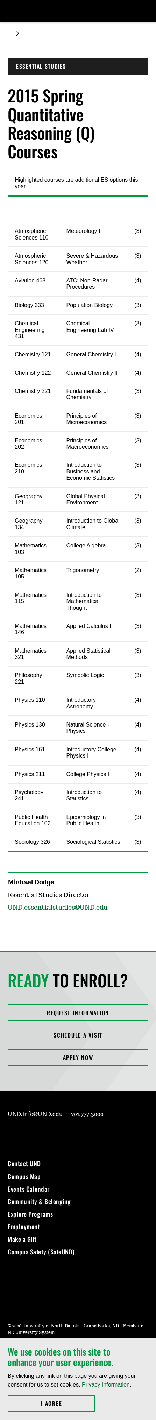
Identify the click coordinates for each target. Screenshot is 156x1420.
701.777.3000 (87, 1114)
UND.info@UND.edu (35, 1114)
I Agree (68, 1403)
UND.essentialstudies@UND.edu (57, 908)
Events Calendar (29, 1188)
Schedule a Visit (78, 1035)
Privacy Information (106, 1385)
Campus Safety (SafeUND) (41, 1251)
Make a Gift (22, 1239)
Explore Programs (30, 1213)
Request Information (78, 1013)
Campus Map (24, 1176)
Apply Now (78, 1057)
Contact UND (24, 1163)
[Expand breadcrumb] (17, 33)
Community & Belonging (39, 1201)
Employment (24, 1226)
